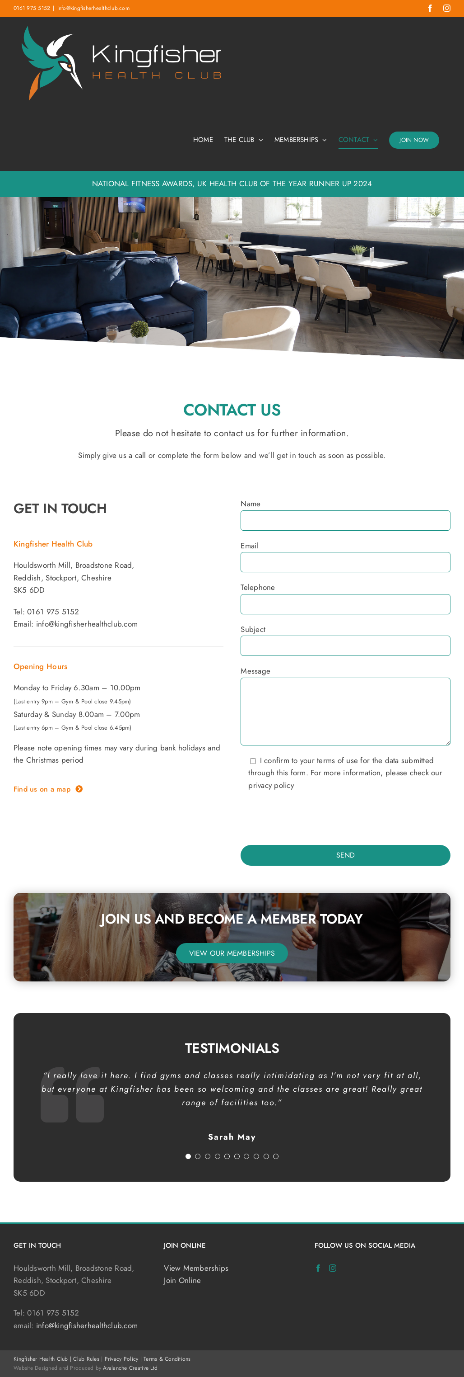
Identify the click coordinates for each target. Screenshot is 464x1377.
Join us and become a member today (231, 919)
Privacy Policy (122, 1359)
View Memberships (196, 1268)
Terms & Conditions (167, 1359)
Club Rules (86, 1359)
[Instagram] (332, 1268)
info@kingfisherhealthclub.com (93, 8)
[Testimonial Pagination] (188, 1156)
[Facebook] (318, 1268)
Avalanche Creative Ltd (130, 1368)
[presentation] (309, 818)
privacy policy (271, 785)
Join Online (182, 1280)
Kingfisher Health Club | (43, 1359)
